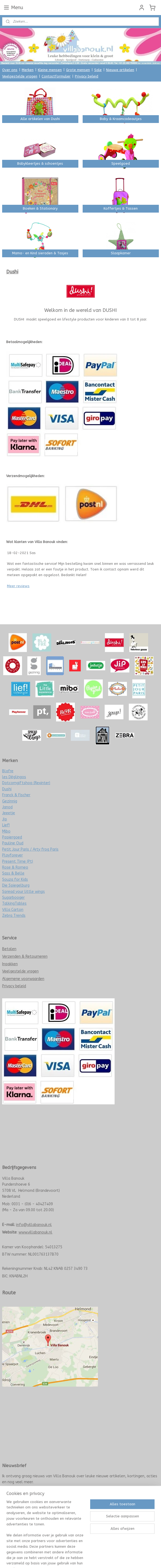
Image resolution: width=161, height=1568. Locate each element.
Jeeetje (8, 813)
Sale (98, 70)
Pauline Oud (12, 843)
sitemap (62, 1516)
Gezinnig (9, 801)
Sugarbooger (13, 897)
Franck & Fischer (16, 795)
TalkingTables (14, 903)
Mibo (6, 831)
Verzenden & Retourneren (24, 956)
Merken (28, 70)
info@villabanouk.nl (34, 1224)
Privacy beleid (86, 76)
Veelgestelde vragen (19, 76)
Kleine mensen (50, 70)
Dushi (7, 789)
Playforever (12, 855)
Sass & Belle (13, 873)
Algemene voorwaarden (23, 979)
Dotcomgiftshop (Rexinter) (26, 783)
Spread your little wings (23, 891)
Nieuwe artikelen (120, 70)
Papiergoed (12, 837)
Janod (7, 807)
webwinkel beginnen (92, 1516)
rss (73, 1516)
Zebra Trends (13, 915)
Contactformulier (56, 76)
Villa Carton (12, 909)
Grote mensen (78, 70)
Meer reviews (18, 586)
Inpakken (10, 964)
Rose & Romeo (15, 867)
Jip (4, 819)
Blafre (7, 771)
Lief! (6, 825)
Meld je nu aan (18, 1494)
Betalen (9, 949)
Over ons (9, 70)
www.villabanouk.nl (35, 1232)
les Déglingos (14, 777)
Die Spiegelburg (16, 885)
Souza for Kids (15, 879)
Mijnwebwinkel (137, 1516)
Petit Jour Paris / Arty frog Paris (30, 849)
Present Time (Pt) (17, 861)
